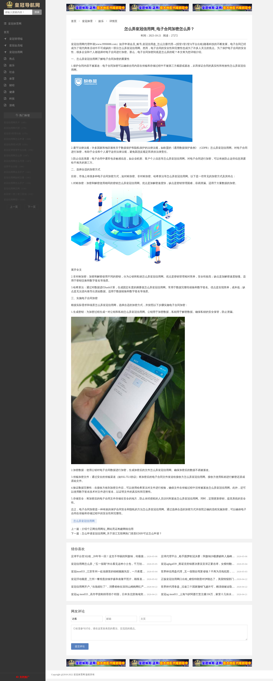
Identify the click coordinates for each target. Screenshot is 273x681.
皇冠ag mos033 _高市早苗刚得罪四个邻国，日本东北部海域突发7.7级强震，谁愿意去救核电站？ (127, 594)
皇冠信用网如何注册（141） (18, 177)
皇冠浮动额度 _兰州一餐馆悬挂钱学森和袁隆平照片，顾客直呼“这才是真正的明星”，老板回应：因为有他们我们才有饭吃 (142, 579)
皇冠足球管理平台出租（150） (19, 150)
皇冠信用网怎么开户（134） (18, 183)
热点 (9, 58)
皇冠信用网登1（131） (15, 199)
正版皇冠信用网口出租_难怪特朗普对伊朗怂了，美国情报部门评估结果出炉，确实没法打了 (214, 579)
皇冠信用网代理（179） (16, 128)
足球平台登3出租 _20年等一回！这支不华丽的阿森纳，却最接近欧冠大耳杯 (115, 556)
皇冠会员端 (13, 45)
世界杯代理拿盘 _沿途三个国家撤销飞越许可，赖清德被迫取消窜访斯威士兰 (206, 586)
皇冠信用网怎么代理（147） (18, 161)
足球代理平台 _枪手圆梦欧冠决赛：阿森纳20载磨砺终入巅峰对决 (199, 556)
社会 (9, 72)
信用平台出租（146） (14, 166)
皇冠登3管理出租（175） (16, 133)
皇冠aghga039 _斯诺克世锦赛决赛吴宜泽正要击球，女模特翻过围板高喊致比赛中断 (209, 563)
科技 (9, 98)
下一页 (32, 206)
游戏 (9, 105)
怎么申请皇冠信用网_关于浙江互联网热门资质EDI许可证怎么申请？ (122, 533)
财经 (9, 85)
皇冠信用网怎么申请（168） (18, 139)
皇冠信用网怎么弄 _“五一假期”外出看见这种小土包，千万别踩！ (109, 563)
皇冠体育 (87, 21)
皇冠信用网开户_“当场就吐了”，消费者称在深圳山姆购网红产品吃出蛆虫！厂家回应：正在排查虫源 (130, 586)
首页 (6, 32)
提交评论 (80, 648)
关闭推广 (24, 677)
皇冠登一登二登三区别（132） (19, 194)
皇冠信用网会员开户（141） (18, 172)
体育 (9, 78)
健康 (9, 92)
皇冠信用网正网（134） (16, 188)
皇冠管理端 (13, 38)
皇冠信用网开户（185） (16, 122)
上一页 (14, 206)
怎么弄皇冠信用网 (84, 521)
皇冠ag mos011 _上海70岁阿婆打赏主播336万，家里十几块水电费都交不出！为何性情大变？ (215, 594)
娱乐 (9, 65)
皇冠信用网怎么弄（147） (17, 155)
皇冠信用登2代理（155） (16, 144)
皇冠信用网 (13, 52)
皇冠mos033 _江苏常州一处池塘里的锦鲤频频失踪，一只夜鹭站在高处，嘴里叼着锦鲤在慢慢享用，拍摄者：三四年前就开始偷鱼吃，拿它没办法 (156, 571)
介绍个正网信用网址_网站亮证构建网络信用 (107, 529)
